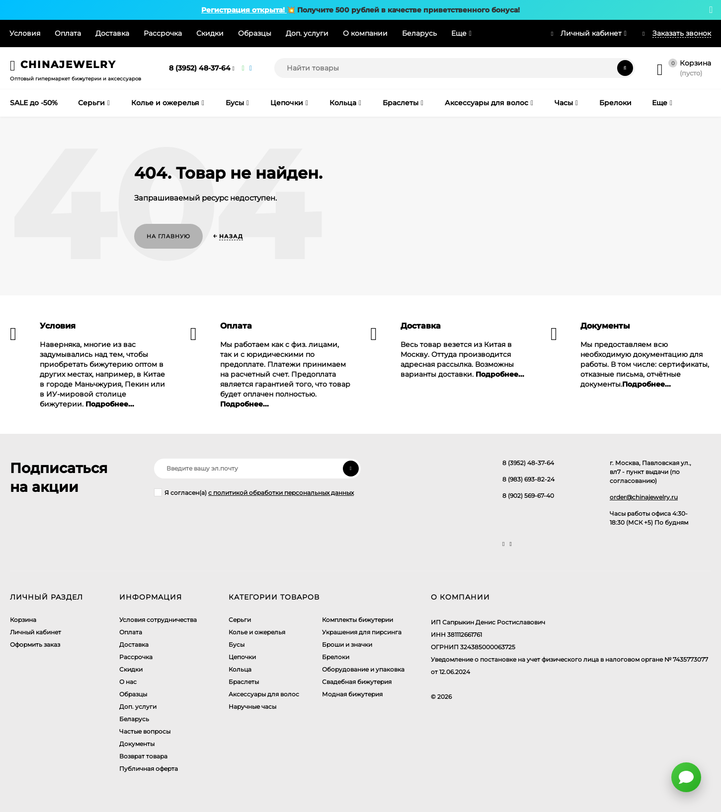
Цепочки (242, 657)
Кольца (240, 669)
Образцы (254, 33)
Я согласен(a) (254, 492)
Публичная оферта (148, 768)
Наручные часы (252, 706)
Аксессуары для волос (264, 694)
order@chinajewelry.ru (644, 497)
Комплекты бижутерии (357, 619)
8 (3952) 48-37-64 (200, 68)
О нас (128, 681)
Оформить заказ (35, 644)
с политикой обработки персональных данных (281, 492)
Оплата (68, 33)
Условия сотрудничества (158, 619)
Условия (24, 33)
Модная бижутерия (352, 694)
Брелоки (335, 657)
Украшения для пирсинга (361, 632)
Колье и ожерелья (257, 632)
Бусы (236, 644)
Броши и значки (347, 644)
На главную (168, 236)
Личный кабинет (35, 632)
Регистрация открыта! (244, 9)
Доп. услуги (307, 33)
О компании (365, 33)
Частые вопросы (144, 731)
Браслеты (244, 681)
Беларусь (419, 33)
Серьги (240, 619)
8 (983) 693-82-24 (528, 479)
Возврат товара (143, 756)
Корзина (23, 619)
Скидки (210, 33)
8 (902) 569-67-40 (528, 495)
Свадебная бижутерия (357, 681)
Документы (137, 743)
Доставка (112, 33)
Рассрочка (163, 33)
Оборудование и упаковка (363, 669)
